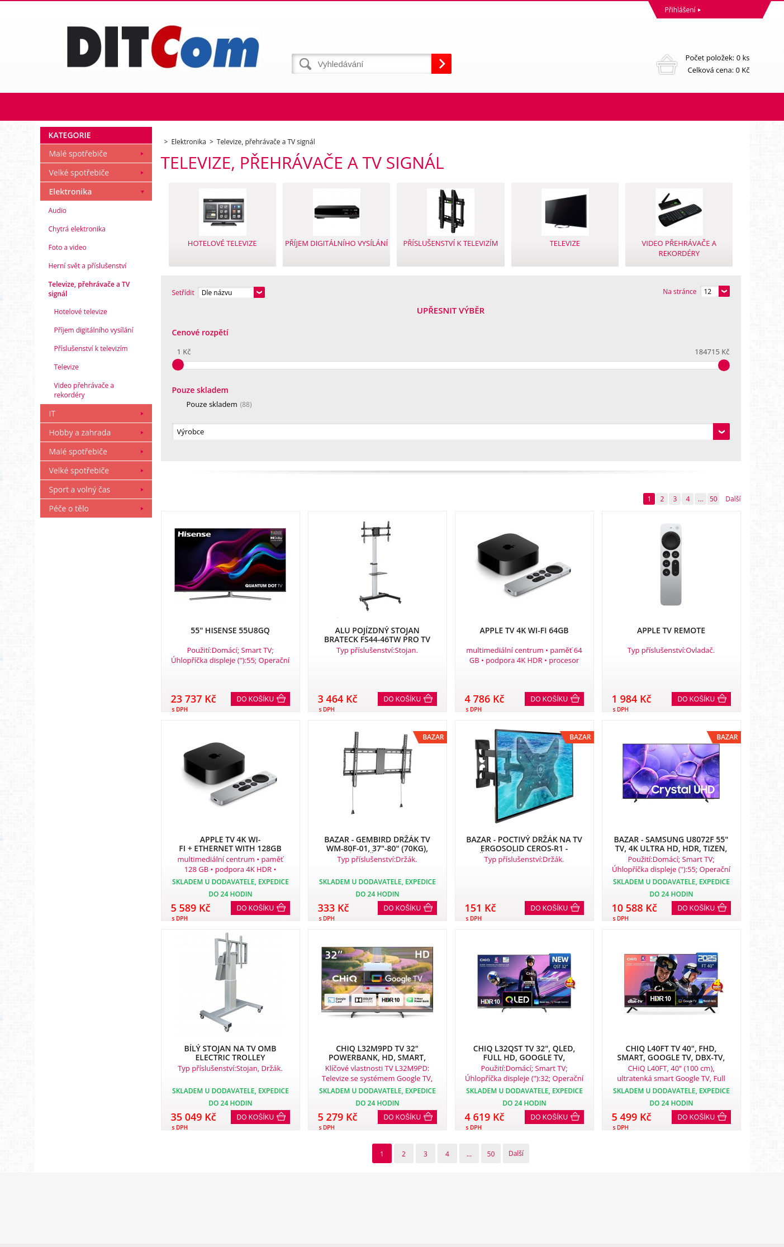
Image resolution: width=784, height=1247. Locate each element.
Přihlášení (680, 10)
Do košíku (255, 547)
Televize (66, 519)
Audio (58, 362)
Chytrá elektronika (77, 381)
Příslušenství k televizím (91, 500)
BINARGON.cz (728, 1235)
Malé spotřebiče (78, 305)
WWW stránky (664, 1235)
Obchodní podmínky (75, 1143)
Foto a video (68, 399)
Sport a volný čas (80, 641)
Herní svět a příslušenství (88, 418)
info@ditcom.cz (419, 1192)
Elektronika (70, 343)
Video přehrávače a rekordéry (84, 542)
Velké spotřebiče (79, 324)
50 (714, 347)
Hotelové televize (80, 463)
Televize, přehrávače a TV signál (89, 441)
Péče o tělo (69, 660)
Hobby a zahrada (80, 584)
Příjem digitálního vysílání (94, 482)
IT (52, 565)
